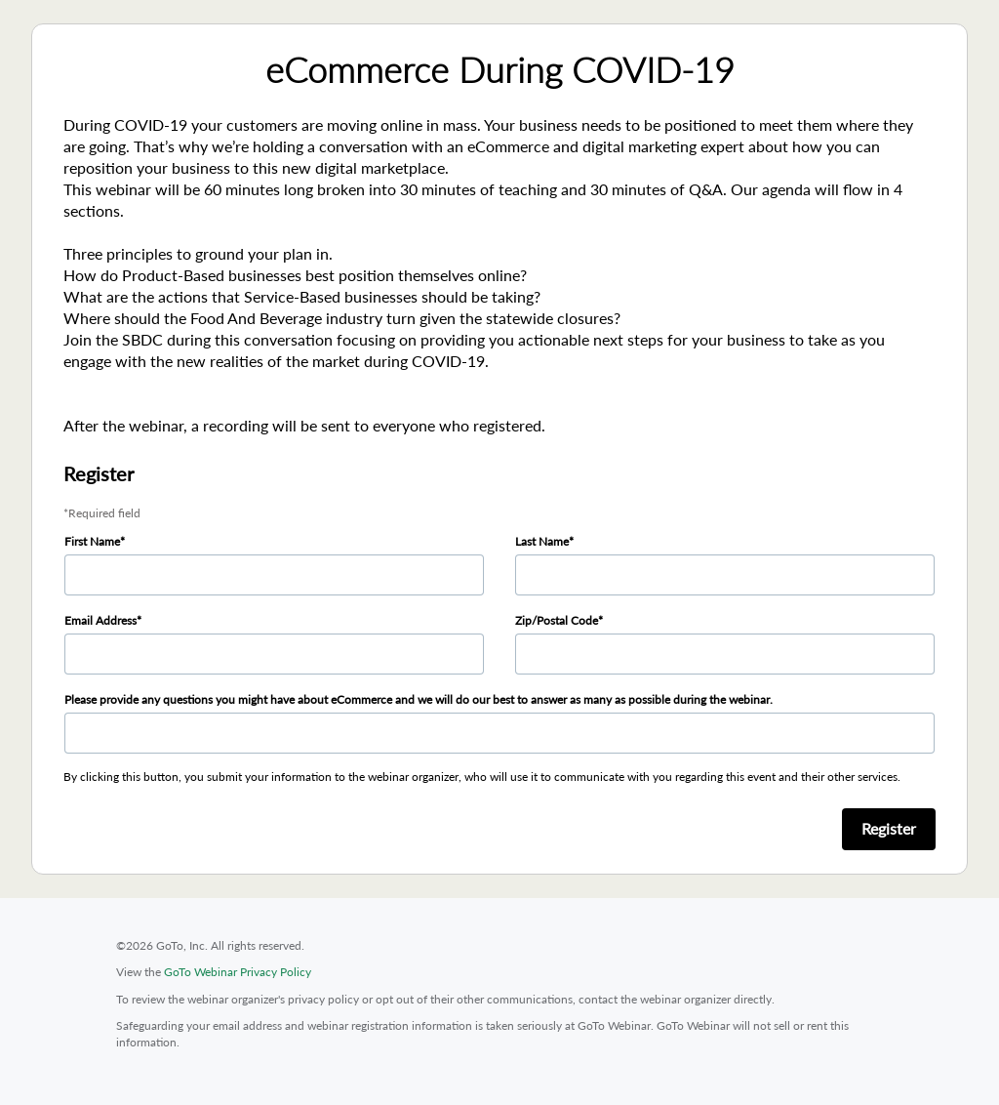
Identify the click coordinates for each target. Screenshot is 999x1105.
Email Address (100, 620)
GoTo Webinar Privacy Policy (237, 971)
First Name (92, 541)
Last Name (542, 541)
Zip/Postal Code (556, 620)
